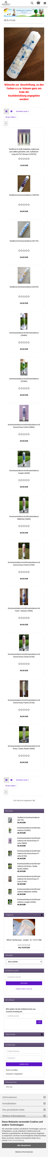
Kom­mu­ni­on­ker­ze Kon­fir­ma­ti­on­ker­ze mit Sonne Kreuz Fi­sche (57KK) (24, 563)
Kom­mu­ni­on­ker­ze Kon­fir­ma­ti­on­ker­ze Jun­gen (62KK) (24, 472)
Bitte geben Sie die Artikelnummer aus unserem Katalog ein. (21, 1010)
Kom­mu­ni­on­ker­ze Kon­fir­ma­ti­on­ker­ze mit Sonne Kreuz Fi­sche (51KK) (24, 701)
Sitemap (9, 1087)
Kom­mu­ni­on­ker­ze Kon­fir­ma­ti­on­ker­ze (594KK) (24, 334)
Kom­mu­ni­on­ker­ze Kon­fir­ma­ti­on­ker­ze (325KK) (24, 380)
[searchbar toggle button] (32, 3)
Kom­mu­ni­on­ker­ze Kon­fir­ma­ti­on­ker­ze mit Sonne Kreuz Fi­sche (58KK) (24, 426)
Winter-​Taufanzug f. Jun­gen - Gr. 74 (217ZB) (24, 940)
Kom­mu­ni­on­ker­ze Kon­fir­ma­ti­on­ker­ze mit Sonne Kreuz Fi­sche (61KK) (24, 655)
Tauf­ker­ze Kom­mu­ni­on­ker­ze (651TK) (24, 241)
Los (39, 1022)
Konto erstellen (12, 1070)
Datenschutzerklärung (16, 1140)
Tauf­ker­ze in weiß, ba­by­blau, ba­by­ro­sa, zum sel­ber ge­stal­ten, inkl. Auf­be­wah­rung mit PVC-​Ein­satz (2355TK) (24, 151)
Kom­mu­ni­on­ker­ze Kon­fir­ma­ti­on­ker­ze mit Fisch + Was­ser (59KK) (24, 609)
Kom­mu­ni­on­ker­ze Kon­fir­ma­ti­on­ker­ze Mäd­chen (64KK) (24, 517)
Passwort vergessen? (14, 1074)
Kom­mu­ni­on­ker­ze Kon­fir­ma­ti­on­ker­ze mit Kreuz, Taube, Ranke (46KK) (24, 747)
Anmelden (24, 1064)
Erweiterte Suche (24, 989)
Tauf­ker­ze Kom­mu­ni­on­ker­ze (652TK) (24, 287)
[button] (6, 111)
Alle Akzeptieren (24, 1145)
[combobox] (22, 111)
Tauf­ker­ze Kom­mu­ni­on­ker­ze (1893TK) (24, 195)
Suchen (24, 983)
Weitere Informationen (24, 1152)
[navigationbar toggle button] (45, 3)
